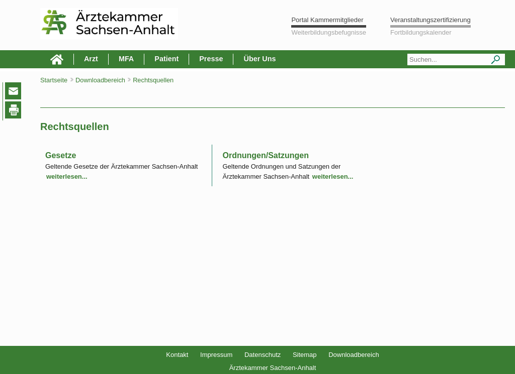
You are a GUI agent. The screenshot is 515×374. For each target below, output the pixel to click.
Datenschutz (262, 354)
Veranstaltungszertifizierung (430, 20)
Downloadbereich (353, 354)
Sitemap (305, 354)
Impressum (216, 354)
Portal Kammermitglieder (327, 20)
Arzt (91, 59)
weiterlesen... (67, 176)
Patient (166, 59)
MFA (126, 59)
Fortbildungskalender (420, 32)
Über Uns (259, 59)
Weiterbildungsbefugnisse (328, 32)
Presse (211, 59)
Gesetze (60, 155)
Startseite (53, 80)
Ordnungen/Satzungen (265, 155)
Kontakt (177, 354)
